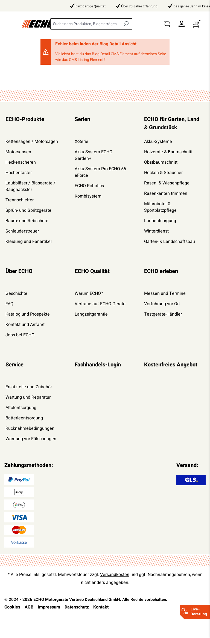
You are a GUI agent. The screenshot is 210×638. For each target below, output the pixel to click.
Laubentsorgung (160, 220)
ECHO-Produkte (24, 119)
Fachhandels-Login (98, 365)
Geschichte (16, 293)
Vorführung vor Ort (162, 304)
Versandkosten (114, 574)
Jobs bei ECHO (19, 335)
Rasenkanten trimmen (165, 193)
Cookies (12, 607)
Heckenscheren (20, 162)
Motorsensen (18, 152)
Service (14, 365)
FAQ (9, 304)
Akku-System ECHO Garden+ (93, 155)
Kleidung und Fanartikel (28, 241)
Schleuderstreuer (22, 231)
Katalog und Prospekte (27, 314)
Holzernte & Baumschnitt (168, 152)
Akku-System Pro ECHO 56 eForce (100, 172)
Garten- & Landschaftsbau (169, 241)
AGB (29, 607)
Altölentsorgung (20, 407)
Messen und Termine (165, 293)
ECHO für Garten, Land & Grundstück (171, 123)
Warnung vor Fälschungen (30, 439)
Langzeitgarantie (91, 314)
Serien (82, 119)
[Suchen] (125, 24)
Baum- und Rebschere (26, 220)
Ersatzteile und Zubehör (28, 387)
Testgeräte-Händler (163, 314)
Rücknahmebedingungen (29, 428)
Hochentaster (18, 172)
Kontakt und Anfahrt (25, 324)
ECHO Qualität (92, 271)
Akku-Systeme (158, 141)
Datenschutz (77, 607)
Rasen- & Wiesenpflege (166, 183)
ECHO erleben (161, 271)
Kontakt (101, 607)
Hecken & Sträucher (163, 172)
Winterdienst (156, 231)
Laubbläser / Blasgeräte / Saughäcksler (30, 186)
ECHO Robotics (89, 186)
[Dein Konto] (181, 24)
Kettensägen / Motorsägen (31, 141)
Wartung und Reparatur (28, 397)
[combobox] (85, 24)
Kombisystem (88, 196)
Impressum (49, 607)
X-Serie (81, 141)
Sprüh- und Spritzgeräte (28, 210)
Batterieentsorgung (24, 418)
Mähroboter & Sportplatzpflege (160, 207)
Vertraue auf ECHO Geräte (100, 304)
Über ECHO (19, 271)
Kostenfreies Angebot (170, 365)
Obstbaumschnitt (160, 162)
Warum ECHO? (89, 293)
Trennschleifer (19, 200)
